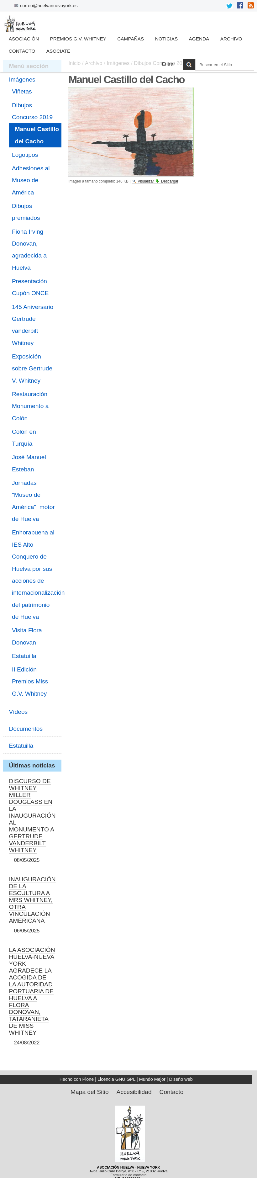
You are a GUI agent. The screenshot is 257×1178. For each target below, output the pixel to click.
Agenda (199, 38)
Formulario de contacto (128, 1175)
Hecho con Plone (77, 1079)
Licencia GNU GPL (116, 1079)
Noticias (166, 38)
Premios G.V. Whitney (78, 38)
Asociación (24, 38)
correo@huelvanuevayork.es (48, 5)
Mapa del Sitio (90, 1092)
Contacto (22, 51)
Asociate (58, 51)
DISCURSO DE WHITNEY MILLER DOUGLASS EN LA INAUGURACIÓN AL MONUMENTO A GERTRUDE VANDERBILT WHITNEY (32, 815)
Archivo (231, 38)
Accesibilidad (134, 1092)
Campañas (130, 38)
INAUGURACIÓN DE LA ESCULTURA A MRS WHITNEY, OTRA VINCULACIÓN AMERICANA (32, 900)
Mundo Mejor (152, 1079)
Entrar (168, 63)
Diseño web (181, 1079)
